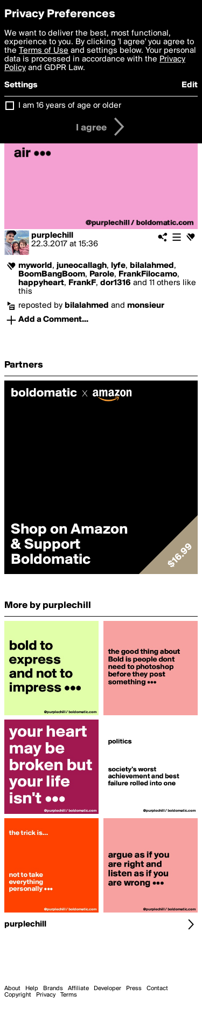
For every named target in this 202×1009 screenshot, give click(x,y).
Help (31, 988)
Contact (157, 988)
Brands (53, 988)
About (12, 988)
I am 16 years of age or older (69, 105)
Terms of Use (43, 50)
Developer (107, 988)
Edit (190, 85)
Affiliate (78, 988)
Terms (68, 995)
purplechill (52, 235)
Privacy (45, 995)
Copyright (17, 995)
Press (134, 988)
